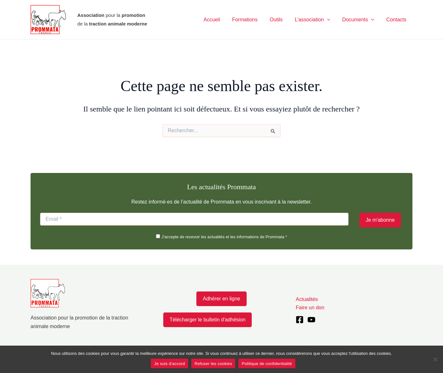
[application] (332, 20)
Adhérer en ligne (221, 298)
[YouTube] (311, 320)
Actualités (307, 299)
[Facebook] (300, 320)
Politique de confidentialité (267, 363)
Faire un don (310, 307)
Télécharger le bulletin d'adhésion (208, 319)
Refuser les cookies (213, 363)
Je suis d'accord (169, 363)
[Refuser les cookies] (435, 359)
